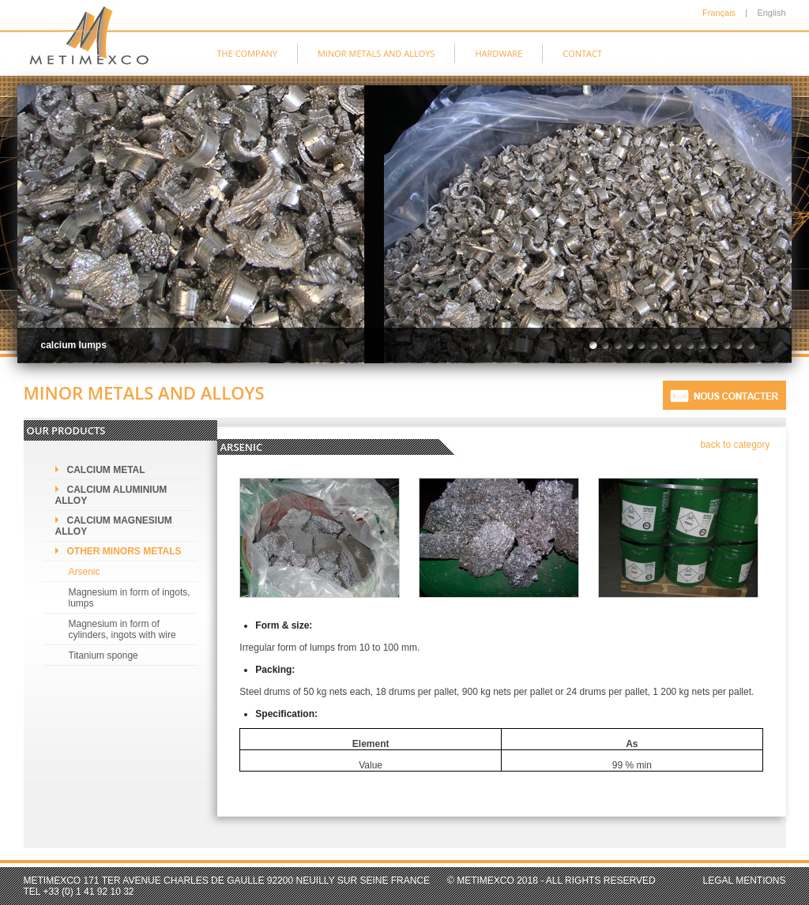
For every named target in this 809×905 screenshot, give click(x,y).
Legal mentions (744, 880)
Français (719, 12)
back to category (734, 444)
